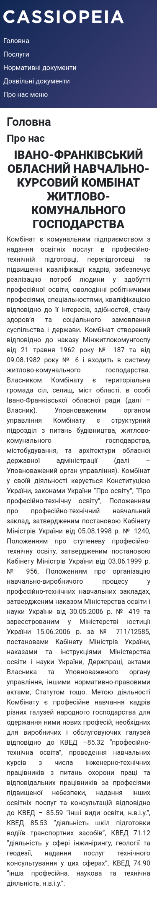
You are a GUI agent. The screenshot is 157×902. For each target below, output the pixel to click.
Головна (16, 41)
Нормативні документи (40, 68)
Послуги (16, 54)
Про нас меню (25, 95)
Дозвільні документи (36, 81)
